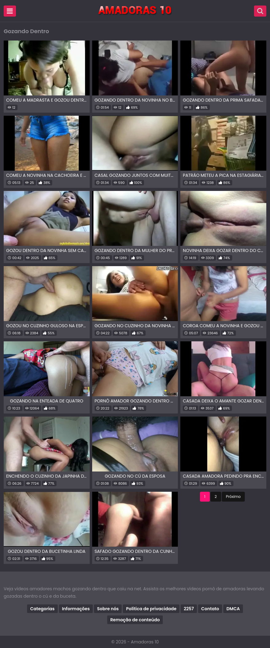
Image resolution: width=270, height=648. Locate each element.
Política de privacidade (151, 609)
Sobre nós (108, 609)
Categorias (42, 609)
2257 (189, 609)
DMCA (233, 609)
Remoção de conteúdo (135, 620)
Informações (76, 609)
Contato (210, 609)
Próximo (233, 496)
